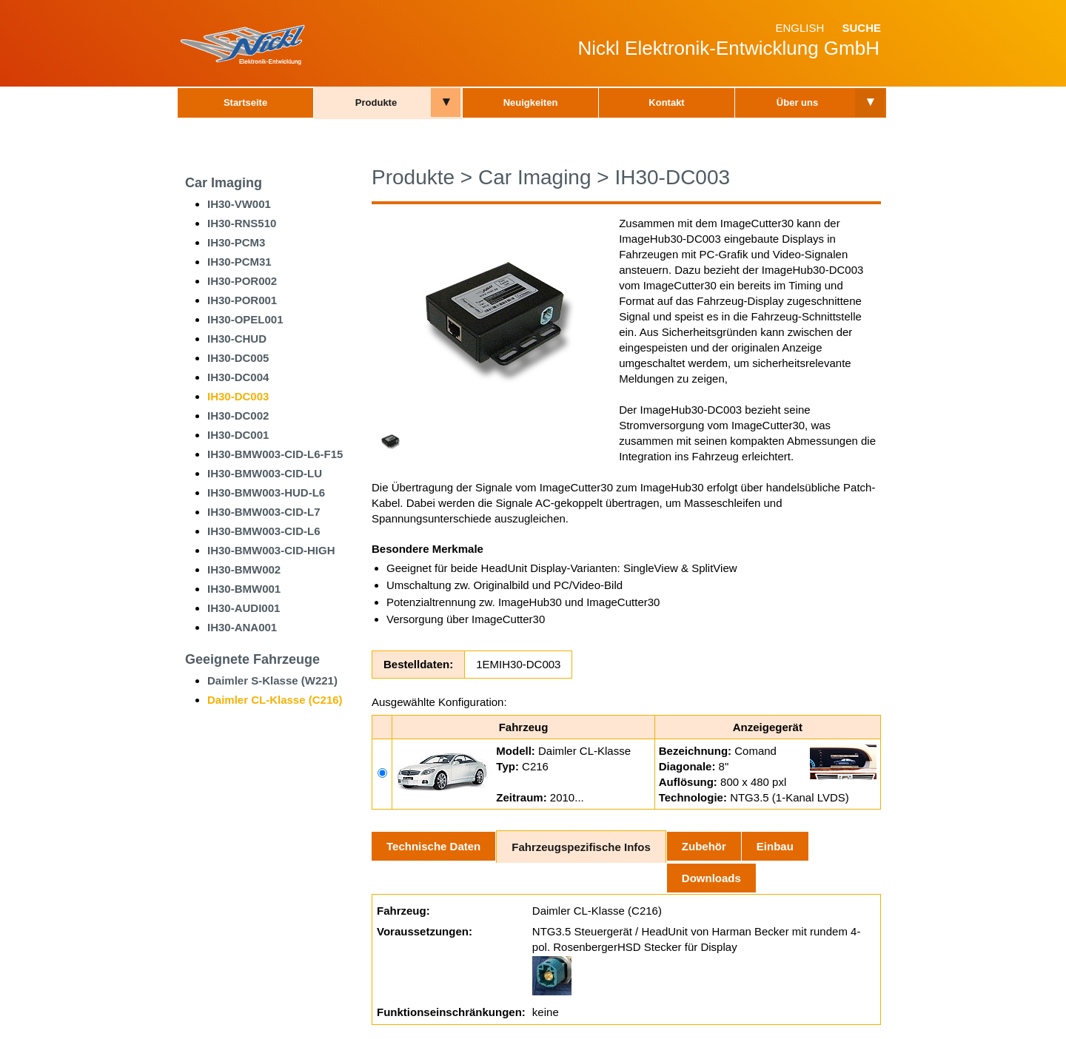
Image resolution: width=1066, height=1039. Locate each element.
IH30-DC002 (238, 415)
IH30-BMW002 (244, 569)
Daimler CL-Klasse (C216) (275, 699)
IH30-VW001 (239, 204)
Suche (861, 27)
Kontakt (666, 102)
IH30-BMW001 (244, 588)
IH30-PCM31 (239, 261)
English (799, 27)
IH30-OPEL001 (245, 319)
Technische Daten (433, 846)
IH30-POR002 (242, 281)
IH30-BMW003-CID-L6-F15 (275, 454)
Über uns (797, 102)
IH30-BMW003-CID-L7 (264, 511)
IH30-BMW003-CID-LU (264, 473)
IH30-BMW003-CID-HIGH (271, 550)
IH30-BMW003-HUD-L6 (266, 492)
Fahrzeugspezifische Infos (581, 847)
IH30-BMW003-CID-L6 (264, 531)
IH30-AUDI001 (243, 608)
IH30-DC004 (238, 377)
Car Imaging (223, 182)
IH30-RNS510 (241, 223)
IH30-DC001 (238, 434)
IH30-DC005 (238, 358)
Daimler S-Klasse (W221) (272, 680)
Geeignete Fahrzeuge (252, 659)
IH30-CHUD (236, 338)
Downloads (711, 878)
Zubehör (704, 846)
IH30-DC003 (238, 396)
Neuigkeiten (530, 102)
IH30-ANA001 (242, 627)
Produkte (376, 102)
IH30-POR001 (242, 300)
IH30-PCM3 (236, 242)
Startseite (245, 102)
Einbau (775, 846)
